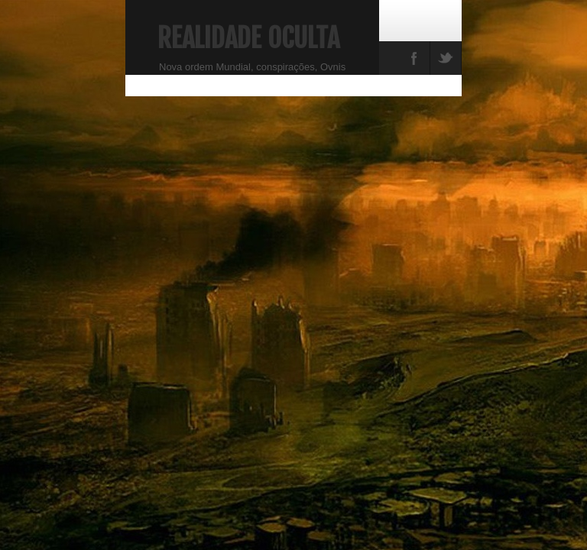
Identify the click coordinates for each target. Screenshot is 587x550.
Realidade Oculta (248, 38)
